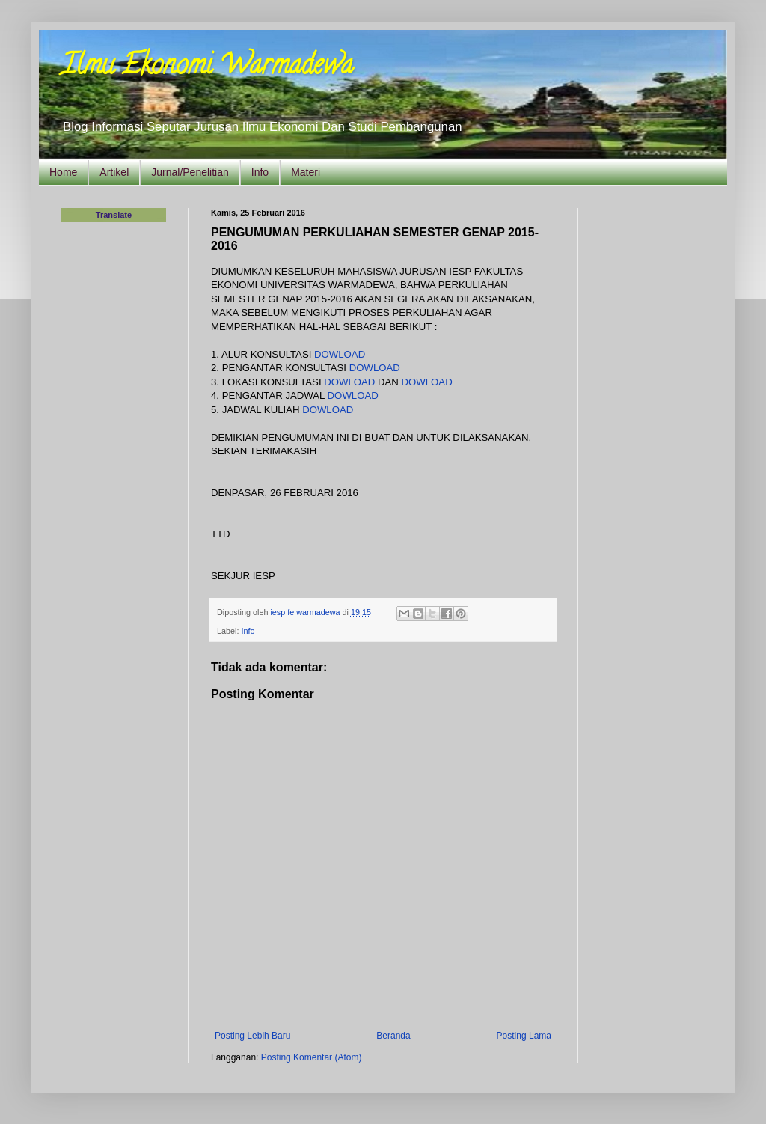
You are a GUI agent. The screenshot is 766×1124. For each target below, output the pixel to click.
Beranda (393, 1035)
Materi (305, 172)
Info (260, 172)
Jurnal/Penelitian (190, 172)
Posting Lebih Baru (252, 1035)
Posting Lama (524, 1035)
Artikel (114, 172)
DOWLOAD (339, 354)
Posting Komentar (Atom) (311, 1057)
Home (63, 172)
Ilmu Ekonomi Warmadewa (207, 67)
